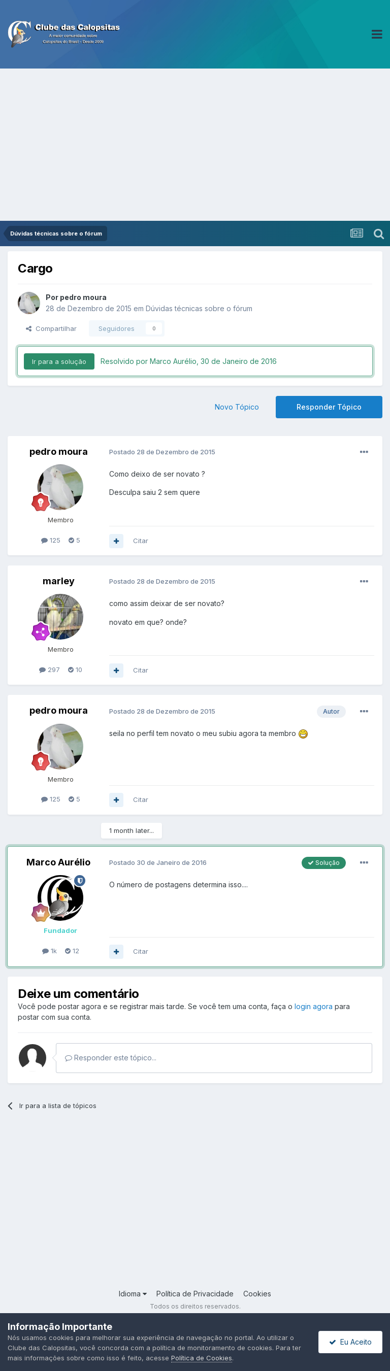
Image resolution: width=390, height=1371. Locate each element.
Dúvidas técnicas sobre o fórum (199, 308)
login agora (314, 1006)
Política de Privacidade (195, 1293)
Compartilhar (51, 328)
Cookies (257, 1293)
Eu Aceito (350, 1341)
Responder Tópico (329, 407)
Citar (140, 541)
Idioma (133, 1293)
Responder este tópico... (110, 1057)
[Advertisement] (195, 145)
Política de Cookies (201, 1358)
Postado (162, 452)
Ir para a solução (59, 361)
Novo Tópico (237, 407)
